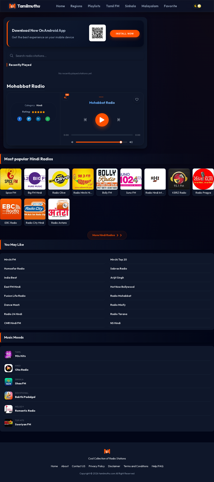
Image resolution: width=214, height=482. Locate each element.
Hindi (39, 105)
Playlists (94, 6)
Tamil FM (112, 6)
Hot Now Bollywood (122, 286)
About (65, 466)
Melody (19, 406)
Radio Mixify (118, 304)
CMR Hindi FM (12, 323)
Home (60, 6)
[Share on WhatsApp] (47, 119)
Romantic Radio (25, 410)
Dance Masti (12, 304)
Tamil (18, 352)
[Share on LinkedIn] (38, 119)
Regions (76, 6)
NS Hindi (115, 323)
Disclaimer (114, 466)
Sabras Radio (118, 268)
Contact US (78, 466)
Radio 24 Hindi (13, 314)
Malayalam (150, 6)
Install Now (125, 33)
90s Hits (20, 356)
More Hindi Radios (107, 235)
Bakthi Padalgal (25, 397)
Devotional (21, 393)
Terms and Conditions (136, 466)
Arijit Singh (117, 277)
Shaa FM (20, 383)
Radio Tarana (118, 314)
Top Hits (19, 420)
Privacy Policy (97, 466)
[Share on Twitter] (29, 119)
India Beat (10, 277)
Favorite (170, 6)
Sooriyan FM (23, 424)
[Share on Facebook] (19, 119)
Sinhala (130, 6)
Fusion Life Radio (15, 295)
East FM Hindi (12, 286)
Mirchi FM (10, 259)
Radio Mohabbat (120, 295)
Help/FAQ (157, 466)
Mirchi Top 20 (118, 259)
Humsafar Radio (14, 268)
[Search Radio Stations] (78, 56)
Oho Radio (21, 369)
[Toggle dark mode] (197, 6)
